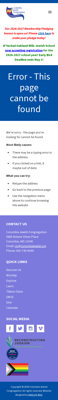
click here (44, 33)
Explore (11, 281)
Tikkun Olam (14, 291)
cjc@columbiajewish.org (30, 246)
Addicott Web (35, 395)
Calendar (12, 308)
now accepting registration (24, 50)
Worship (11, 275)
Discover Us (13, 270)
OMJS (9, 297)
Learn (10, 286)
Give (9, 302)
